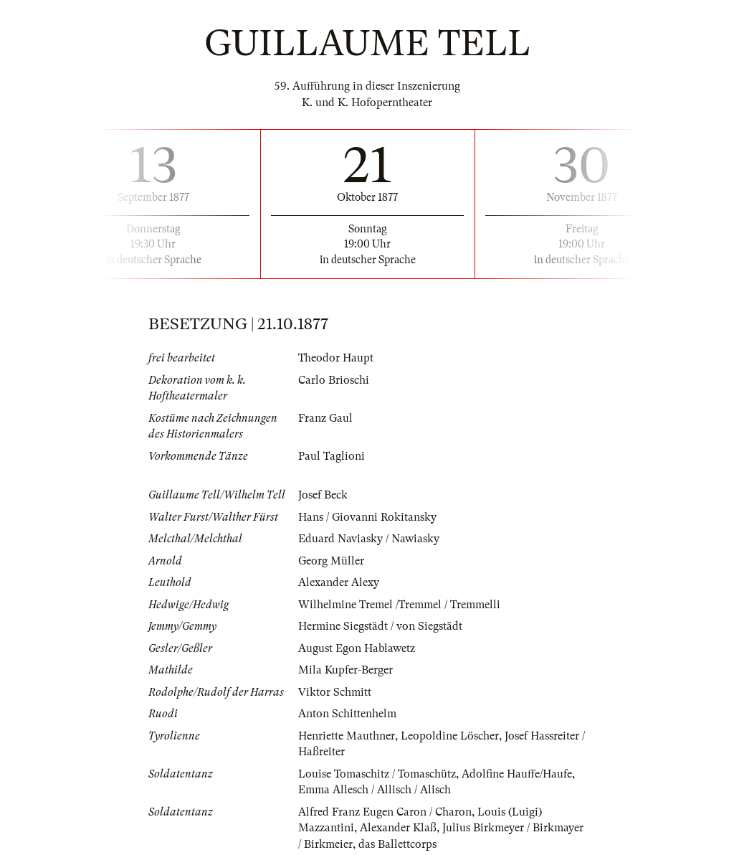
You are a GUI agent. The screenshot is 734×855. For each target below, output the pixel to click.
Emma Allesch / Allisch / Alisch (374, 789)
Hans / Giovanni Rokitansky (367, 517)
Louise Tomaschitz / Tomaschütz (377, 773)
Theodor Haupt (335, 357)
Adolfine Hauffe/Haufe (517, 773)
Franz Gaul (325, 418)
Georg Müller (331, 560)
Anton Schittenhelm (347, 713)
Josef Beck (323, 494)
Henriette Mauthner (346, 735)
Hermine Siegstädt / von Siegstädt (380, 626)
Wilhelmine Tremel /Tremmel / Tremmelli (399, 604)
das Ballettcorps (397, 844)
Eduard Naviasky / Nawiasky (368, 538)
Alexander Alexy (338, 582)
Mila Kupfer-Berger (345, 669)
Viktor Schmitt (334, 692)
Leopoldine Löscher (450, 735)
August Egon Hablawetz (356, 648)
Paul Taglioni (331, 456)
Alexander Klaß (398, 827)
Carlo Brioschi (333, 380)
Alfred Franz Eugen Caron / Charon (385, 812)
